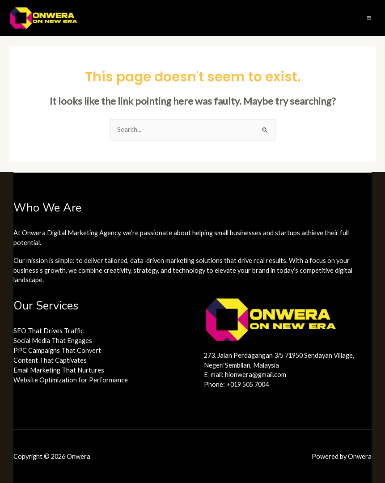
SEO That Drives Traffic (48, 331)
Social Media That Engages (52, 340)
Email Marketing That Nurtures (58, 370)
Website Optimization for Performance (70, 380)
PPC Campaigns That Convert (57, 350)
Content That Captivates (50, 360)
